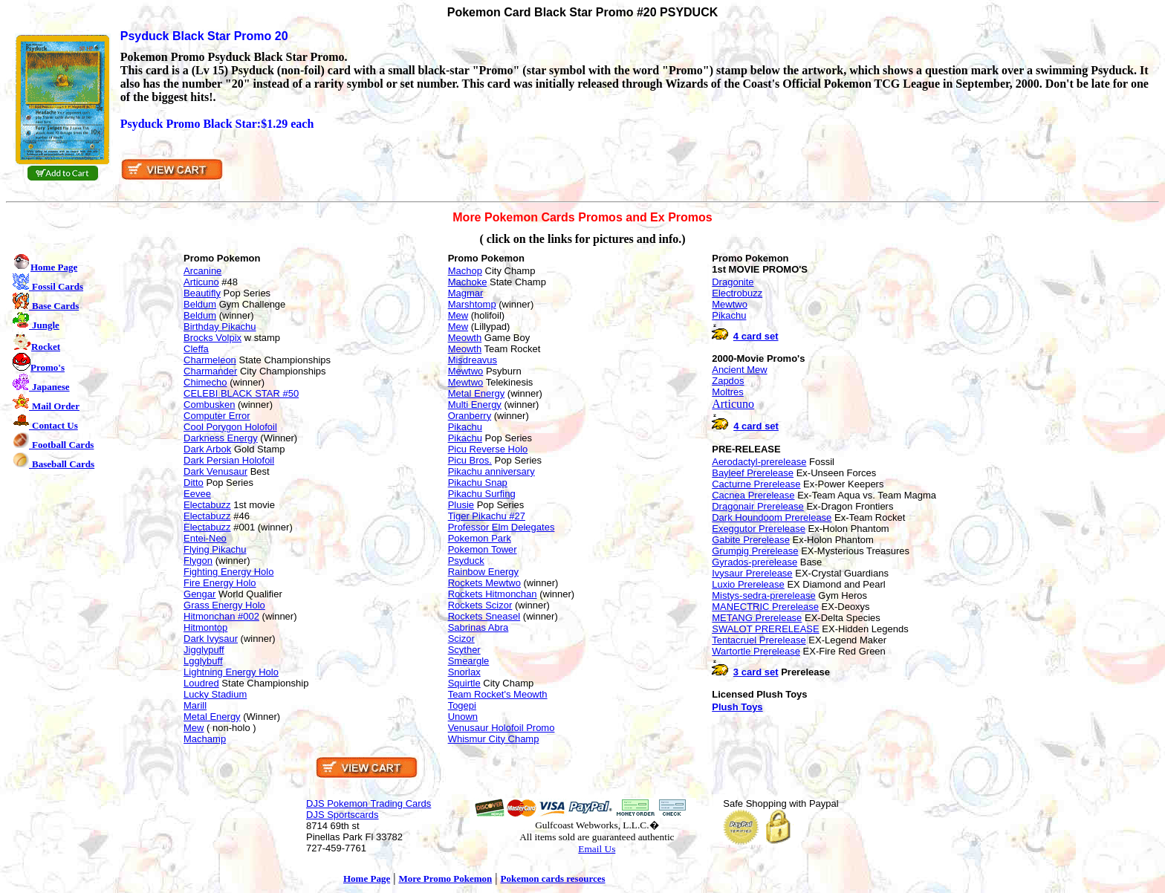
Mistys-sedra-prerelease (763, 595)
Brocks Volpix (212, 337)
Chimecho (205, 382)
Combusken (209, 404)
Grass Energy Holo (224, 605)
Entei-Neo (205, 538)
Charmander (210, 371)
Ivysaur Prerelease (752, 573)
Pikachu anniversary (491, 471)
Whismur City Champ (493, 738)
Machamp (205, 738)
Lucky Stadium (215, 694)
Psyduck (466, 560)
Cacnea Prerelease (753, 495)
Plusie (461, 504)
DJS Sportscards (342, 814)
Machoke (467, 282)
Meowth (465, 337)
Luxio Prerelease (748, 584)
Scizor (461, 638)
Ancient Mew (739, 369)
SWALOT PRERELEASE (766, 628)
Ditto (194, 482)
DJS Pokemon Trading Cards (368, 803)
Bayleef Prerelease (753, 472)
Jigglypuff (204, 649)
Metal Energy (212, 716)
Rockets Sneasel (484, 616)
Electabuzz (207, 504)
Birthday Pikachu (220, 326)
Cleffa (196, 348)
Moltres (728, 391)
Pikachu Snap (477, 482)
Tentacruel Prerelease (758, 640)
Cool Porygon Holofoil (230, 426)
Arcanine (202, 270)
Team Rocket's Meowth (498, 694)
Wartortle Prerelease (756, 651)
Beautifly (202, 293)
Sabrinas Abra (478, 627)
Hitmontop (205, 627)
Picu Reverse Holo (488, 449)
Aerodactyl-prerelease (759, 461)
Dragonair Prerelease (758, 506)
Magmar (466, 293)
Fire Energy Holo (220, 582)
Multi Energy (475, 404)
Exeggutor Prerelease (758, 528)
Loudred (201, 683)
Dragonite (732, 282)
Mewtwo (466, 371)
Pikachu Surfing (482, 493)
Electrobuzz (737, 293)
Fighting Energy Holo (228, 571)
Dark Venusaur (215, 471)
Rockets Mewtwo (484, 582)
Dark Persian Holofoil (229, 460)
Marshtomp (472, 304)
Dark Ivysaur (211, 638)
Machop (465, 270)
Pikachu (465, 426)
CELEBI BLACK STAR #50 (241, 393)
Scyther (464, 649)
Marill (195, 705)
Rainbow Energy (483, 571)
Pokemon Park (479, 538)
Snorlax (464, 672)
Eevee (197, 493)
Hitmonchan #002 (221, 616)
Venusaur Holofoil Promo (501, 727)
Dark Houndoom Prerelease (771, 517)
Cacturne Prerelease (756, 484)
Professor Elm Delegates (501, 527)
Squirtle (464, 683)
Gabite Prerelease (751, 539)
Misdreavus (472, 360)
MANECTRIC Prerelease (765, 606)
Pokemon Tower (482, 549)
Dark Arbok (207, 449)
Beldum (200, 304)
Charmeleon (210, 360)
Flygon (198, 560)
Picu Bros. (470, 460)
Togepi (462, 705)
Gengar (199, 594)
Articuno (201, 282)
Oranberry (470, 415)
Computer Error (217, 415)
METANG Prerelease (757, 617)
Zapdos (728, 380)
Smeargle (469, 660)
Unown (463, 716)
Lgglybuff (203, 660)
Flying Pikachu (215, 549)
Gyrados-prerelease (754, 562)
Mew (194, 727)
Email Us (596, 848)
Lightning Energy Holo (231, 672)
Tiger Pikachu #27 (486, 516)
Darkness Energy (221, 438)
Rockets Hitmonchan (492, 594)
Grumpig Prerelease (755, 550)
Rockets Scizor (480, 605)
